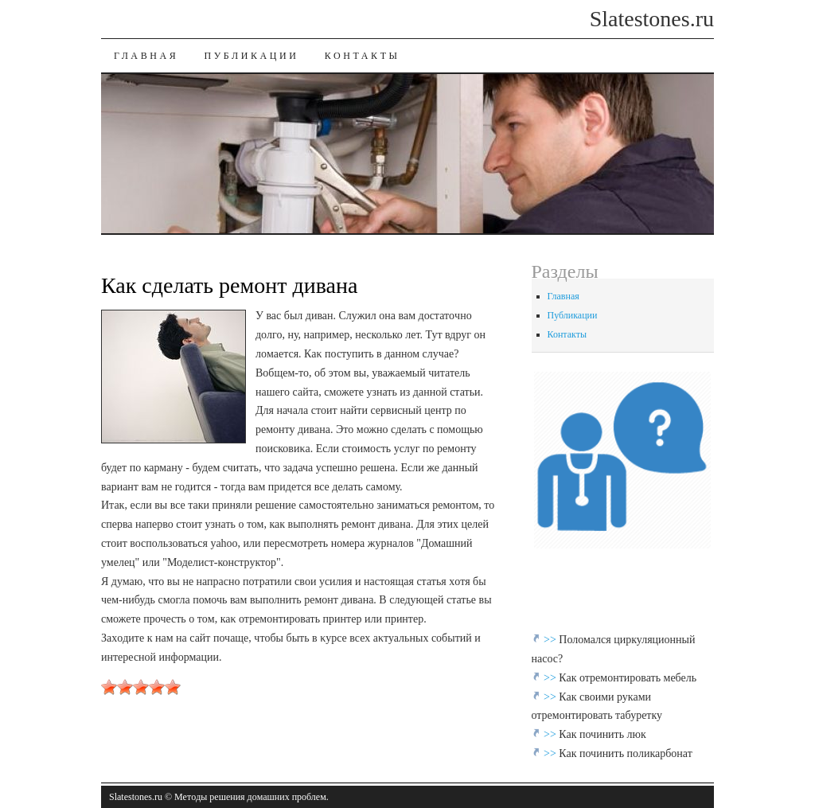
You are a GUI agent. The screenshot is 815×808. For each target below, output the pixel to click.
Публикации (251, 55)
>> (551, 640)
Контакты (362, 55)
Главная (146, 55)
